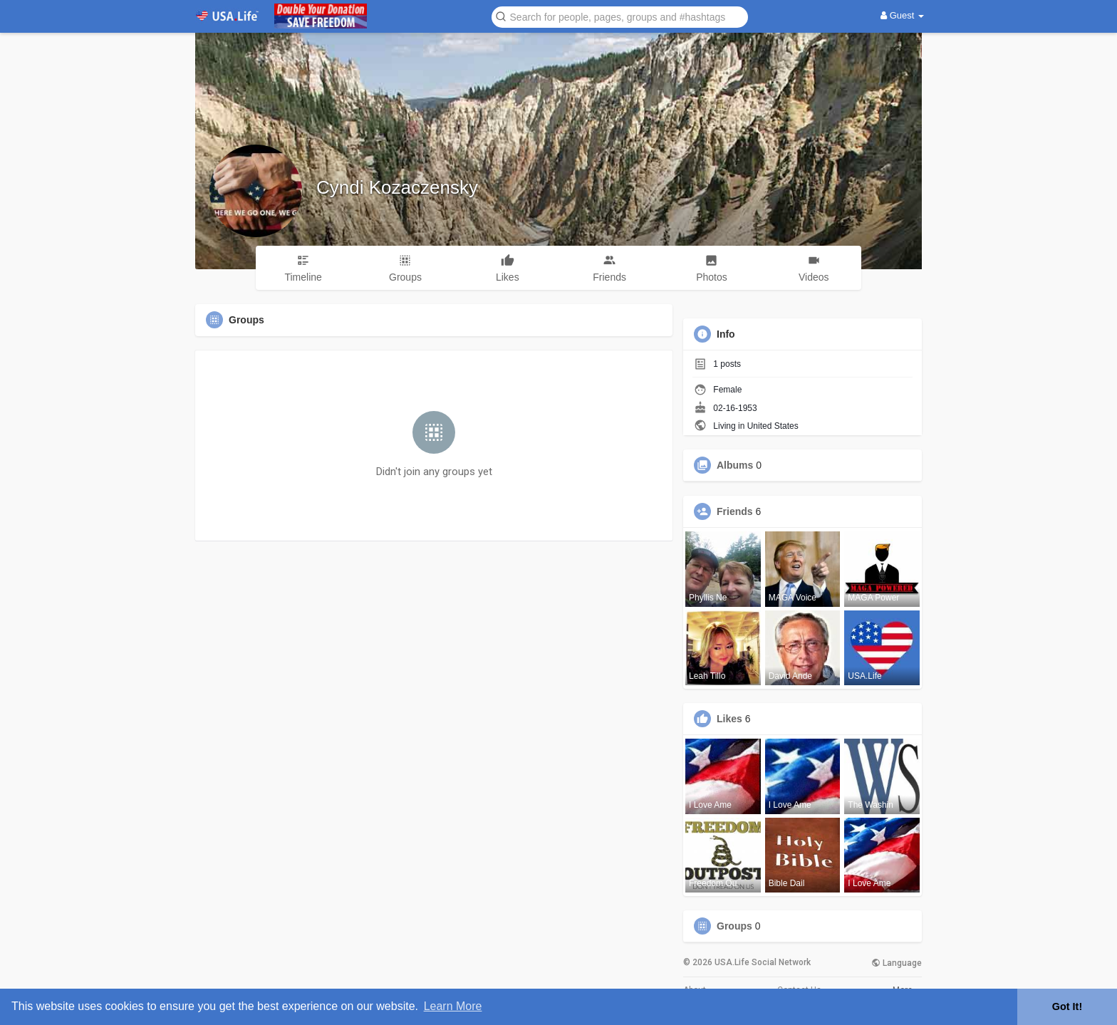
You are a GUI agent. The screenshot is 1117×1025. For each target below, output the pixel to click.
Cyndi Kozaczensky (397, 187)
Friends (735, 511)
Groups (734, 926)
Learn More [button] (453, 1006)
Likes (729, 718)
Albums (735, 465)
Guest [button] (902, 15)
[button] (620, 16)
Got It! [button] (1067, 1006)
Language (896, 963)
